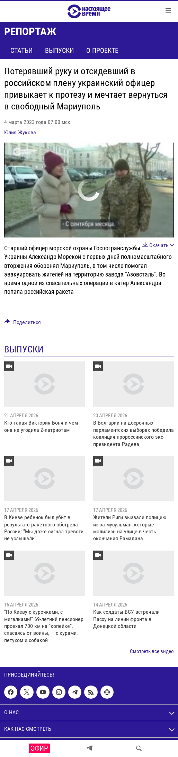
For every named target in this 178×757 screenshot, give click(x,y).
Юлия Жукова (20, 132)
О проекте (102, 50)
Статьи (21, 50)
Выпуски (59, 50)
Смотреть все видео (152, 651)
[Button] (23, 324)
